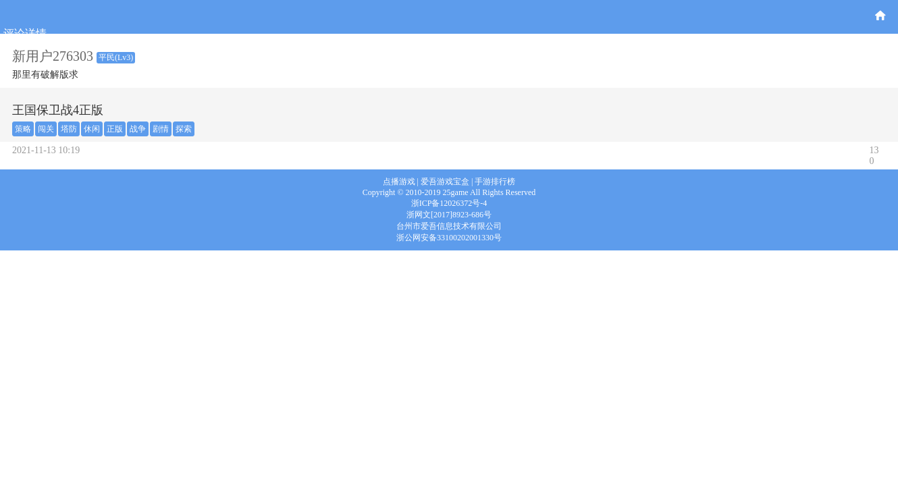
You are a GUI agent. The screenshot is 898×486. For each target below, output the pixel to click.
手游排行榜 (495, 181)
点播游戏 (399, 181)
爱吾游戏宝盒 (445, 181)
